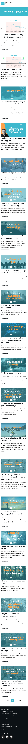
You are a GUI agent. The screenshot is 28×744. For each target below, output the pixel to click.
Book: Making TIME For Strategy (9, 713)
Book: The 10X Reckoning (7, 715)
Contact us (4, 729)
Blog (2, 718)
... (14, 46)
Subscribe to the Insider (7, 711)
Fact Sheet (7, 718)
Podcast (3, 717)
